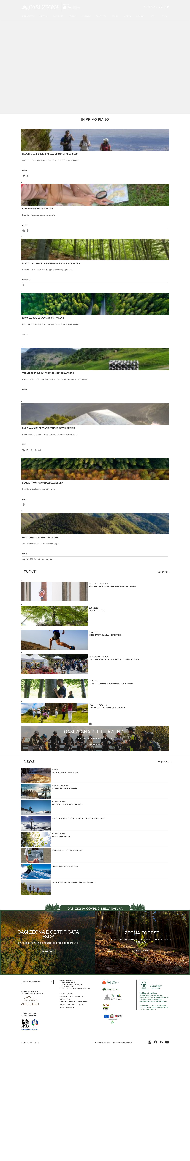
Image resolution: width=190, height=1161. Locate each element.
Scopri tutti (163, 572)
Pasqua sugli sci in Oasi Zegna (65, 866)
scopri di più (142, 950)
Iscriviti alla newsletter (38, 982)
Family (115, 16)
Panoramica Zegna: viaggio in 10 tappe (43, 318)
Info (152, 16)
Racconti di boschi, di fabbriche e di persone (112, 587)
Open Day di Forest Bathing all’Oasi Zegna (111, 684)
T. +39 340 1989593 (102, 1042)
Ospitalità (58, 16)
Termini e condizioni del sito (71, 996)
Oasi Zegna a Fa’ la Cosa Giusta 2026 (67, 850)
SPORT (127, 16)
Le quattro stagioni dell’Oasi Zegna (42, 483)
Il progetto (28, 16)
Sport (24, 334)
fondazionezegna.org (30, 1042)
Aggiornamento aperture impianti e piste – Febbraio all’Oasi (78, 818)
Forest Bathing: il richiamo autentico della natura (51, 263)
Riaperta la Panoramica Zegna (65, 772)
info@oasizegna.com (148, 1009)
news (24, 170)
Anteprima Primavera (61, 836)
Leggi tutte (163, 762)
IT (162, 16)
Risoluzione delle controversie (73, 1002)
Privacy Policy (65, 994)
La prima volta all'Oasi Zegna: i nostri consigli (48, 428)
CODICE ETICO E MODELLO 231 (71, 1005)
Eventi (73, 16)
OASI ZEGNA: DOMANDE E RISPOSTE (40, 538)
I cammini (86, 16)
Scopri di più (95, 745)
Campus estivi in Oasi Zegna (37, 209)
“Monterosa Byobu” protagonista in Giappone (48, 373)
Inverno (140, 16)
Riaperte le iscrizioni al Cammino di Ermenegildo (50, 154)
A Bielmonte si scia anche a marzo (67, 804)
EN (166, 16)
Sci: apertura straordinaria (64, 788)
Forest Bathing (97, 611)
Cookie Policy (65, 999)
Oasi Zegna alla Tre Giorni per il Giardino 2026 (114, 659)
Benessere (101, 16)
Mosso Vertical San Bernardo (105, 635)
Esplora (43, 16)
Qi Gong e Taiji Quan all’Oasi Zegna (107, 708)
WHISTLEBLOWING (66, 1007)
